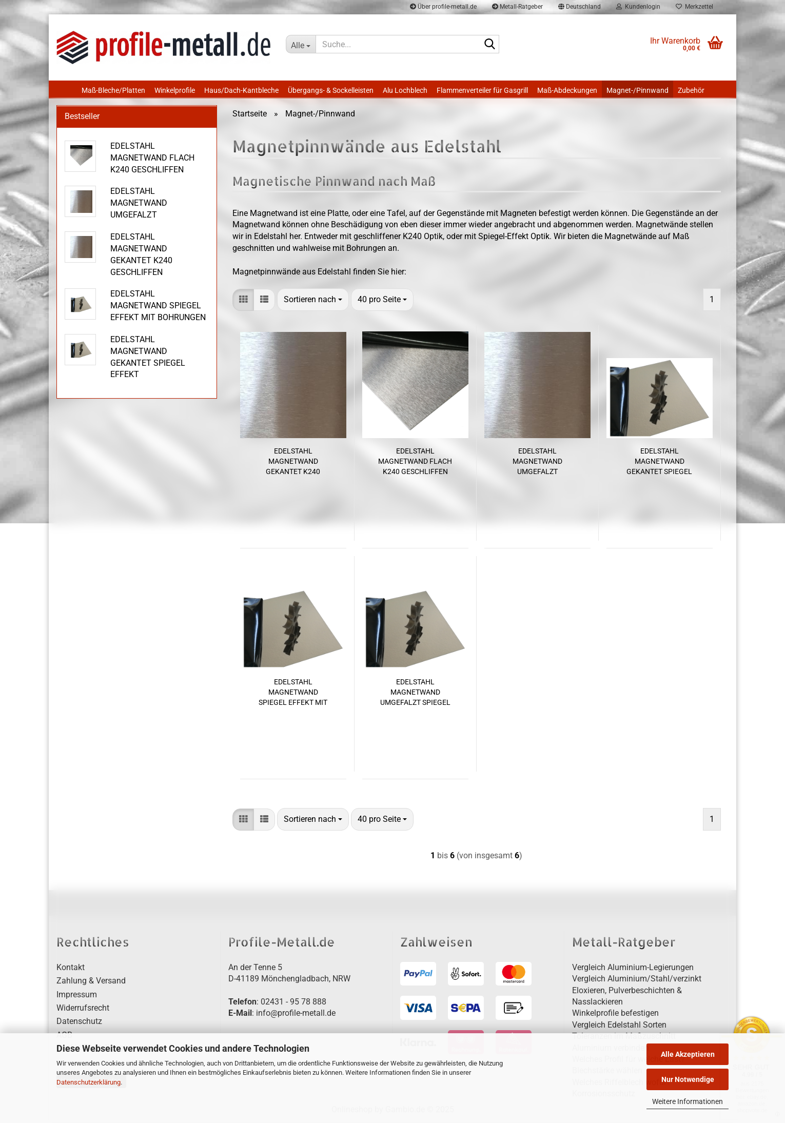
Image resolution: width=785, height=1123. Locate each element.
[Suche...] (301, 44)
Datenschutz (79, 1023)
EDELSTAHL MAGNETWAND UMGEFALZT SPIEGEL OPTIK (415, 693)
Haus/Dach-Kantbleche (241, 90)
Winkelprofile (174, 90)
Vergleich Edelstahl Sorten (619, 1026)
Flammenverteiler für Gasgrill (482, 90)
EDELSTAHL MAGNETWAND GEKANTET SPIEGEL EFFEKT (659, 463)
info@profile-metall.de (296, 1014)
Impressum (76, 996)
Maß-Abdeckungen (567, 90)
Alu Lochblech (405, 90)
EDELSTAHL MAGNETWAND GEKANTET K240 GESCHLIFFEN (293, 463)
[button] (243, 301)
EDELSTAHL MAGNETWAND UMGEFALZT (537, 462)
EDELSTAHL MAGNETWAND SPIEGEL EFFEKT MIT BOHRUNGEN (293, 693)
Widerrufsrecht (82, 1009)
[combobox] (313, 301)
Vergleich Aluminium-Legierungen (633, 969)
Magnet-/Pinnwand (637, 90)
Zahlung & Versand (91, 982)
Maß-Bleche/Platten (113, 90)
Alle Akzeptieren (688, 1054)
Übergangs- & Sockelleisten (331, 90)
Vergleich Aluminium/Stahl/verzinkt (636, 980)
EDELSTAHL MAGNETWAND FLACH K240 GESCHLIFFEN (415, 462)
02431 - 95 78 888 (293, 1003)
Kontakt (70, 969)
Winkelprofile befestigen (615, 1014)
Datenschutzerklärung (88, 1082)
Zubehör (691, 90)
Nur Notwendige (687, 1079)
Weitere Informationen (687, 1101)
